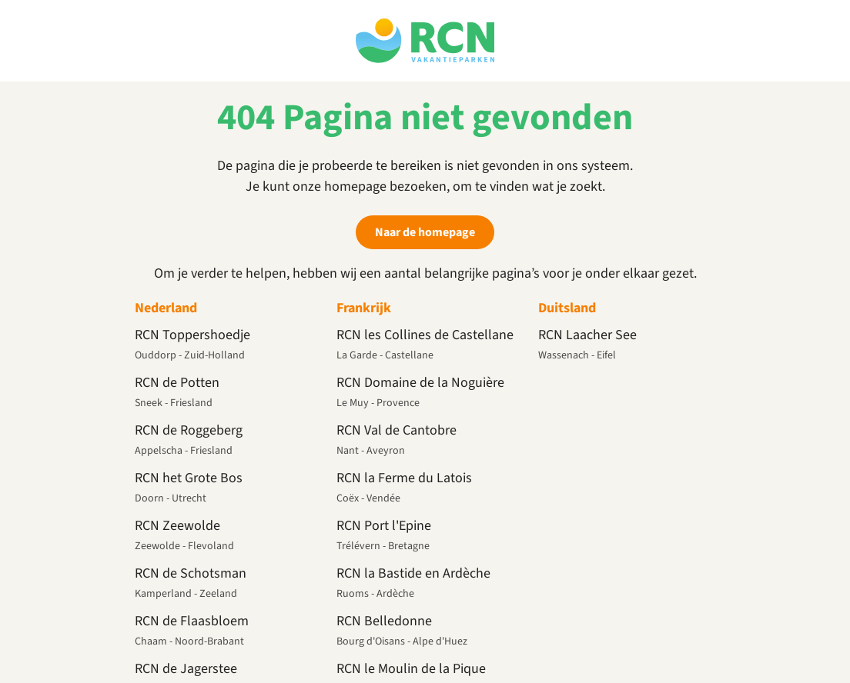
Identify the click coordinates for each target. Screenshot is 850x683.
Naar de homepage (425, 232)
